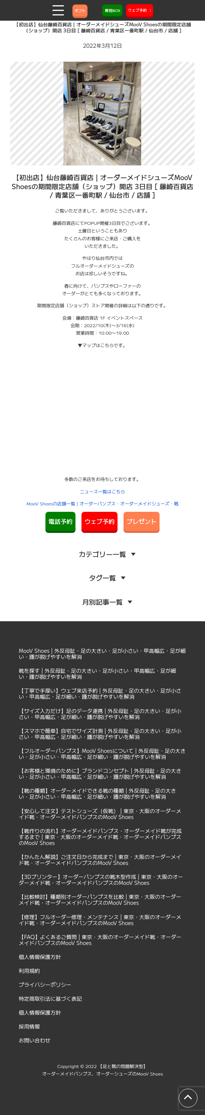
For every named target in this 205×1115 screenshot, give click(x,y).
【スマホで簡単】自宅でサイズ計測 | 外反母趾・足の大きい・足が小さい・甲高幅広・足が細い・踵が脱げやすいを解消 (100, 733)
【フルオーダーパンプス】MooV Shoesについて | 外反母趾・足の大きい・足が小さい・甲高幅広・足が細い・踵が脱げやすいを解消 (102, 753)
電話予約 (60, 521)
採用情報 (29, 1026)
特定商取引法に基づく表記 (50, 998)
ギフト (80, 10)
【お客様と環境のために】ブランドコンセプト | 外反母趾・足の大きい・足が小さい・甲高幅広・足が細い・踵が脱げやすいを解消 (100, 773)
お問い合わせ (34, 1040)
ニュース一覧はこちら (102, 491)
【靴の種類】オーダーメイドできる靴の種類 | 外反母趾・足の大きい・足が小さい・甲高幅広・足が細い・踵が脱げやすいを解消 (97, 793)
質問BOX (112, 10)
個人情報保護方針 (40, 956)
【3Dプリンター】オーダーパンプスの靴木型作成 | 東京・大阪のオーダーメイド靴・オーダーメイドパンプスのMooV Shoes (101, 879)
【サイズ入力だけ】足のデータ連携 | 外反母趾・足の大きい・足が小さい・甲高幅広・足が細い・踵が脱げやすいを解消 (100, 714)
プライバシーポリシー (45, 984)
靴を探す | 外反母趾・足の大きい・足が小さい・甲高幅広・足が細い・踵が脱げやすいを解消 (97, 673)
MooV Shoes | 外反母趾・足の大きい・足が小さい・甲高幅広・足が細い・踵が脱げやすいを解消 (102, 653)
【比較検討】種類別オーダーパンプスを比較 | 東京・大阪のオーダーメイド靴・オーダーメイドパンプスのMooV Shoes (100, 899)
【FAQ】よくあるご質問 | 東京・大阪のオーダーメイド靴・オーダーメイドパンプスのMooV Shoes (100, 940)
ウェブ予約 (99, 521)
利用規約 (29, 970)
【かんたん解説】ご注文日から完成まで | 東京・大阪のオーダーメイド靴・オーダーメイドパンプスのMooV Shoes (100, 859)
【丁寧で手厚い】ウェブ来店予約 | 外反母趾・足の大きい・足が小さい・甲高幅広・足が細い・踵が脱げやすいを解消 (100, 693)
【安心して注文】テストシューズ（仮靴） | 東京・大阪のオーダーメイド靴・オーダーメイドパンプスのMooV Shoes (100, 814)
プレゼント (142, 521)
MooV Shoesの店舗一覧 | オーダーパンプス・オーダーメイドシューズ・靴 (102, 503)
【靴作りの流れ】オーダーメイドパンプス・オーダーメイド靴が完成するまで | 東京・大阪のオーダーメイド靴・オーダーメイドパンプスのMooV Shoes (100, 836)
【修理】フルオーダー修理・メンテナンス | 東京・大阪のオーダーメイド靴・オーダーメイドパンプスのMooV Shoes (100, 920)
